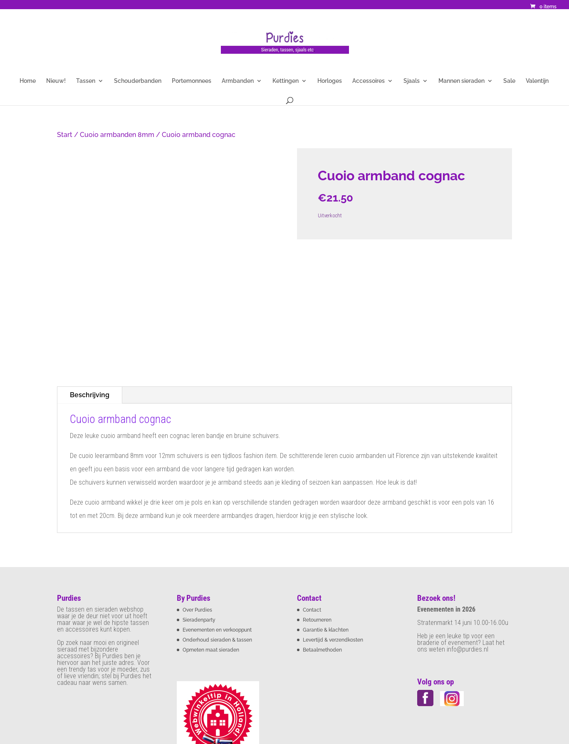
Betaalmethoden (322, 555)
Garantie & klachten (326, 535)
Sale (509, 81)
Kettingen (285, 81)
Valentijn (537, 81)
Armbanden (238, 81)
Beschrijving (89, 300)
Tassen (85, 81)
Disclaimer (143, 710)
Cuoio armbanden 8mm (117, 135)
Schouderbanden (137, 81)
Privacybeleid (184, 710)
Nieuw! (56, 81)
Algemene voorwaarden (88, 710)
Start (64, 135)
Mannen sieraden (461, 81)
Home (28, 81)
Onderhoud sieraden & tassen (217, 545)
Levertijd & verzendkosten (333, 545)
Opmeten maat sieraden (211, 555)
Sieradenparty (199, 525)
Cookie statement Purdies (245, 710)
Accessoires (368, 81)
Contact (312, 515)
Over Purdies (197, 515)
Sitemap (298, 710)
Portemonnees (191, 81)
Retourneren (317, 525)
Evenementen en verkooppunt (217, 535)
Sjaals (411, 81)
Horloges (329, 81)
